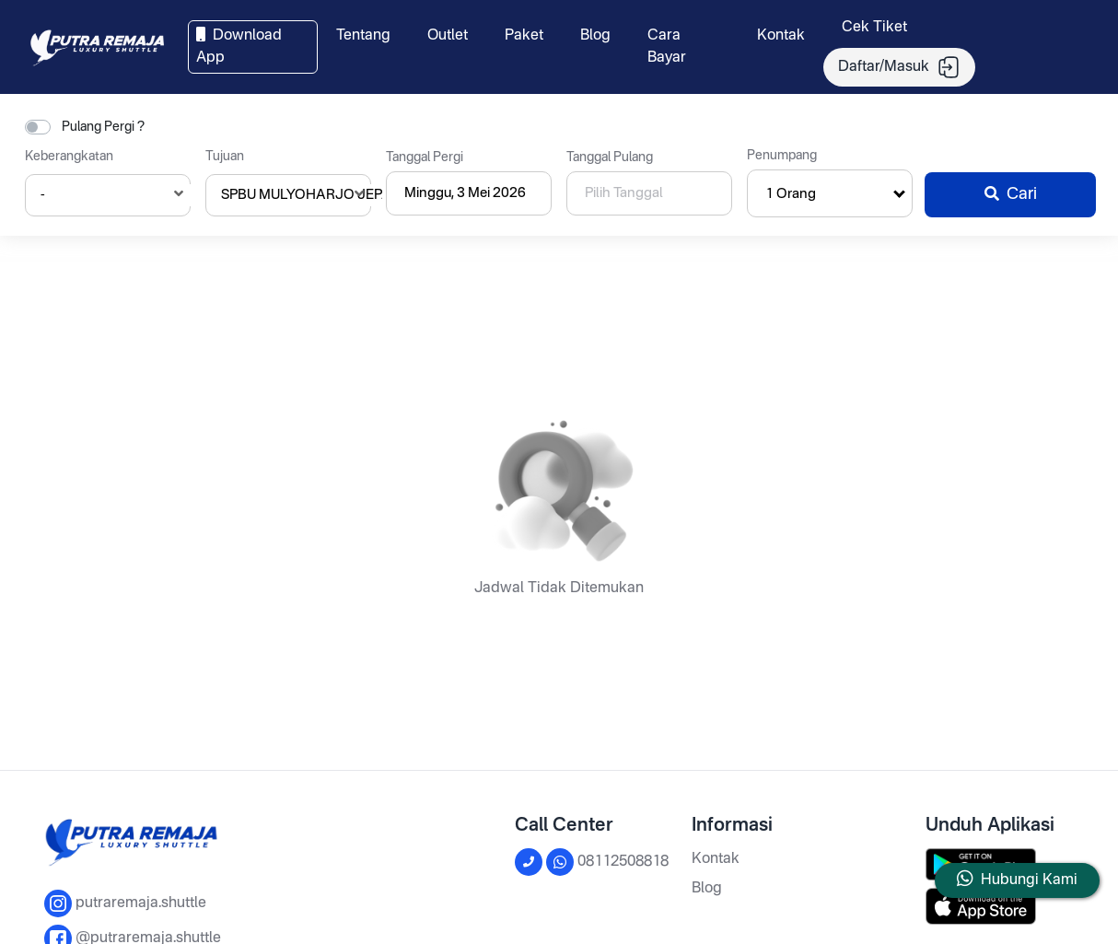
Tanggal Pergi (424, 157)
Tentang (363, 36)
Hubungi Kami (1029, 880)
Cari (1010, 194)
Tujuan (224, 156)
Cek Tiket (874, 27)
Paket (524, 36)
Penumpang (782, 155)
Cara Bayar (666, 47)
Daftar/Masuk (899, 67)
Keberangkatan (69, 156)
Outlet (447, 36)
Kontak (781, 36)
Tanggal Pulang (609, 157)
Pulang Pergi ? (103, 127)
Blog (595, 36)
